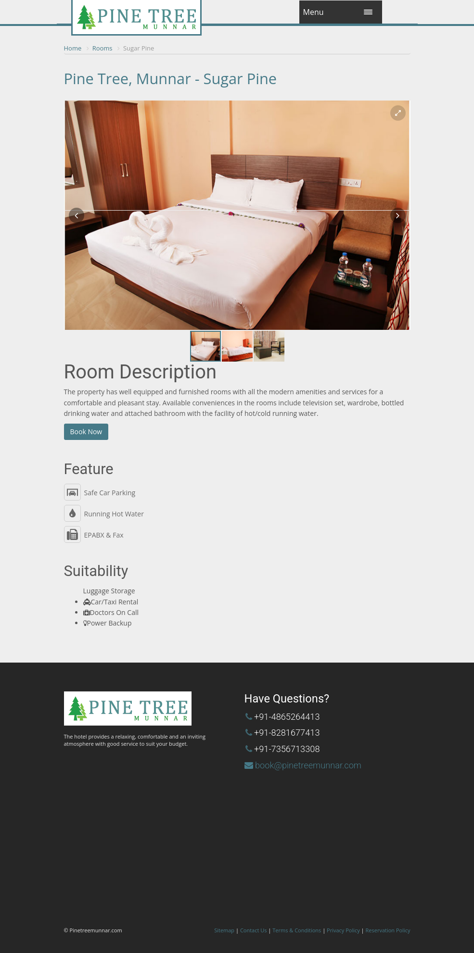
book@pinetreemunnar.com (308, 765)
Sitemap (224, 930)
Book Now (86, 431)
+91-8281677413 (287, 732)
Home (73, 48)
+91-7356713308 (287, 749)
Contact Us (253, 930)
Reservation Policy (388, 930)
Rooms (102, 48)
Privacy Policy (343, 930)
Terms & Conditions (296, 930)
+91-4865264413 (287, 717)
